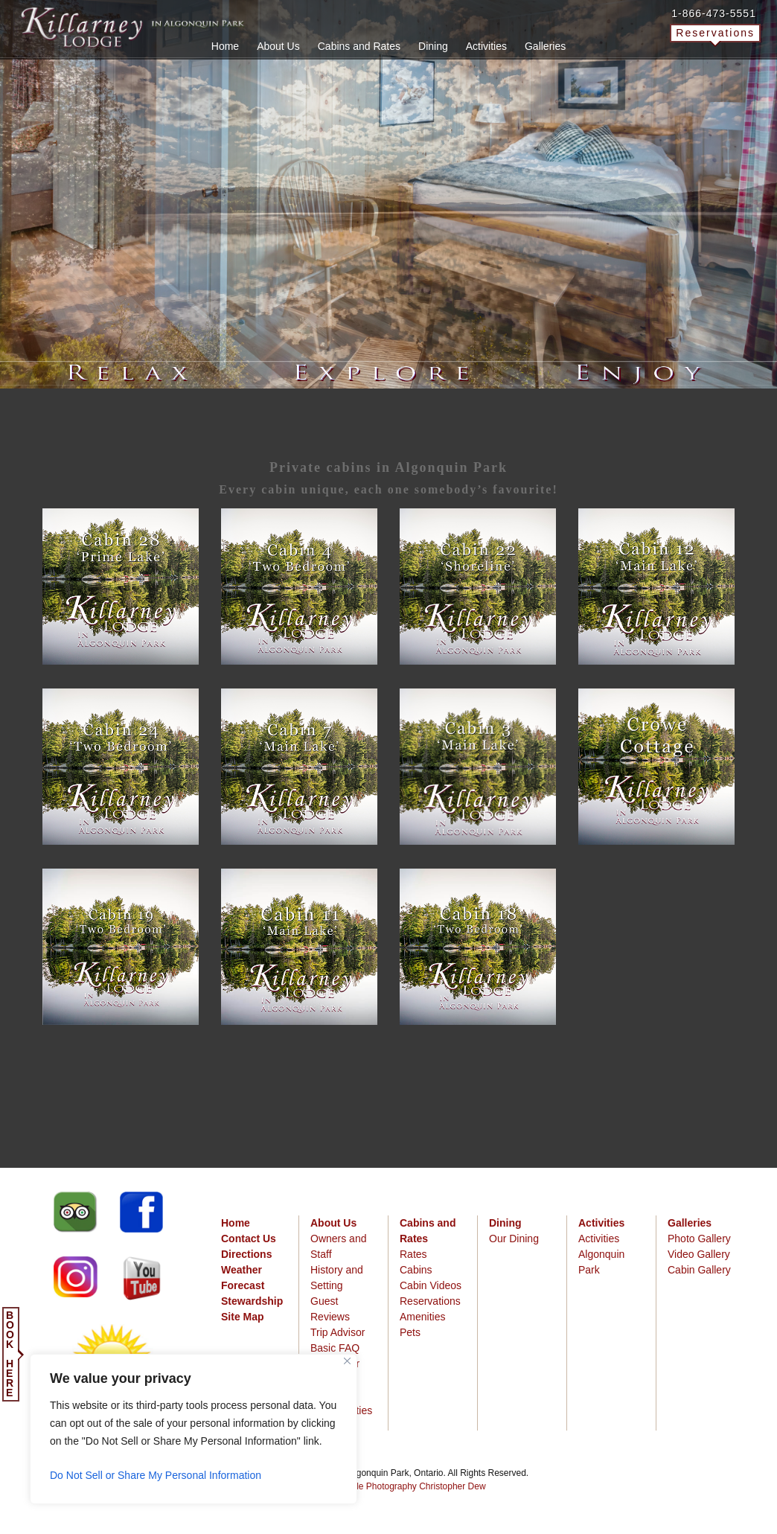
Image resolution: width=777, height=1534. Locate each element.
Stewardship (252, 1301)
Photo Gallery (699, 1238)
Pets (410, 1332)
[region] (193, 1429)
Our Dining (514, 1238)
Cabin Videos (430, 1285)
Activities (598, 1238)
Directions (246, 1254)
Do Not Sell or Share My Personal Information (155, 1475)
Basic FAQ (334, 1348)
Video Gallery (699, 1254)
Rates (413, 1254)
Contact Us (248, 1238)
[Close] (347, 1361)
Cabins (416, 1270)
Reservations (715, 33)
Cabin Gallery (699, 1270)
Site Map (242, 1317)
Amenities (422, 1317)
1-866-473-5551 (713, 13)
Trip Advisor (337, 1332)
